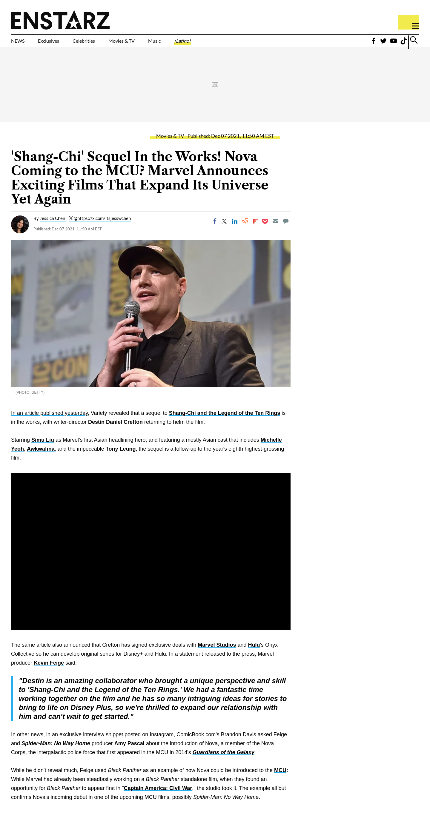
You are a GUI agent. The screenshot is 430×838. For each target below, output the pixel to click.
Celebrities (111, 43)
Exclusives (63, 43)
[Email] (275, 230)
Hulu (254, 654)
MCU (280, 780)
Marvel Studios (217, 654)
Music (208, 43)
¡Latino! (245, 43)
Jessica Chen (53, 227)
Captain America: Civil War (158, 798)
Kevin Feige (49, 672)
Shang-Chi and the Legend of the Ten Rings (224, 423)
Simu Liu (42, 449)
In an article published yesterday (49, 423)
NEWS (21, 43)
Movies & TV (164, 43)
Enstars (60, 20)
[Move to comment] (286, 230)
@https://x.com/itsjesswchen (102, 227)
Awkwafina (41, 458)
